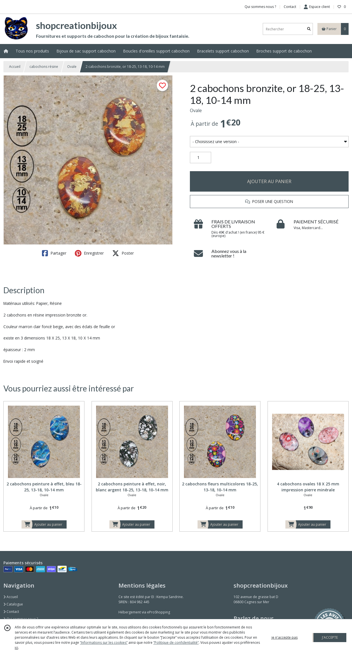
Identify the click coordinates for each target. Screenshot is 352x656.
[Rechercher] (309, 29)
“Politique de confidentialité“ (176, 642)
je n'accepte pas (285, 637)
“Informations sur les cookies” (104, 642)
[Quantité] (200, 157)
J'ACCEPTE (330, 637)
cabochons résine (43, 66)
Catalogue (13, 604)
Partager (54, 253)
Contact (290, 6)
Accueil (14, 66)
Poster (123, 253)
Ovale (72, 66)
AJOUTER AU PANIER (269, 181)
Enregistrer (89, 253)
